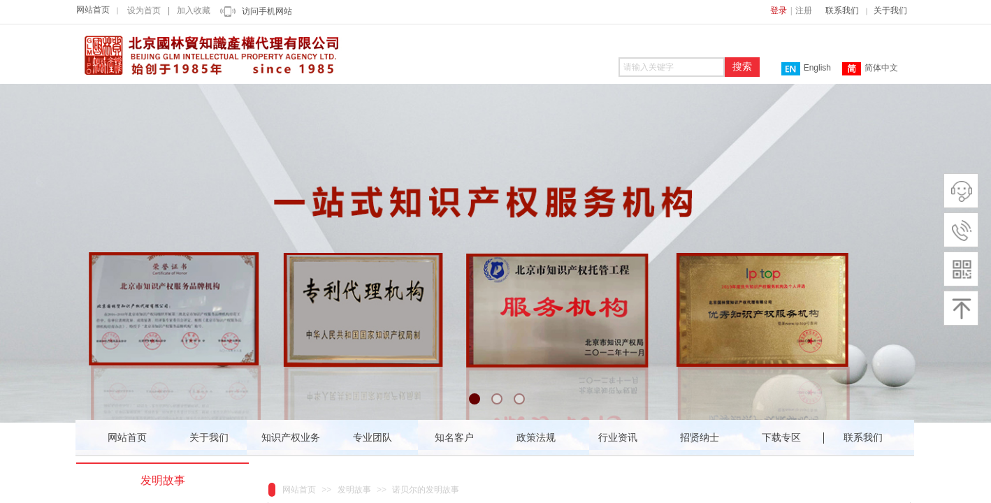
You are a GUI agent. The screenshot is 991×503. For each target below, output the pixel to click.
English (806, 68)
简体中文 (870, 68)
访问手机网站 (267, 11)
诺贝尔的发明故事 (425, 490)
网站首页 (93, 10)
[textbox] (672, 67)
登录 (778, 10)
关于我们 (890, 10)
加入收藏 (193, 10)
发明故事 (354, 490)
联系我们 (842, 10)
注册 (803, 10)
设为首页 (144, 10)
